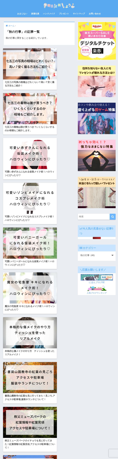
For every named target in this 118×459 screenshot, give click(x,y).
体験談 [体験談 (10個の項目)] (48, 413)
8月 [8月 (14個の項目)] (8, 394)
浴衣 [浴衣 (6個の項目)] (8, 428)
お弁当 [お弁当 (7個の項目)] (23, 394)
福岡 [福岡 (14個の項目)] (36, 428)
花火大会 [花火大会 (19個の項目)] (20, 432)
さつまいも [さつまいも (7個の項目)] (19, 399)
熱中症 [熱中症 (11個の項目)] (16, 428)
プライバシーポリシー (78, 452)
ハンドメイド (49, 13)
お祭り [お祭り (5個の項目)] (46, 394)
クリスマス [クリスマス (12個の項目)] (40, 399)
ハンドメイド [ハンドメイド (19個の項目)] (23, 409)
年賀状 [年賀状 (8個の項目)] (37, 418)
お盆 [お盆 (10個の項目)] (38, 394)
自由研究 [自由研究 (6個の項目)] (10, 432)
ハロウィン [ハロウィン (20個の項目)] (11, 409)
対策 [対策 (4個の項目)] (23, 418)
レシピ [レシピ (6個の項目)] (20, 413)
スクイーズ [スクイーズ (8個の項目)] (47, 404)
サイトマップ (79, 13)
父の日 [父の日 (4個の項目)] (24, 428)
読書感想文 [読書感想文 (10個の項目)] (30, 432)
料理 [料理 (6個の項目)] (15, 423)
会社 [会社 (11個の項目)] (34, 413)
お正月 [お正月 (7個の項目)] (31, 394)
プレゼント (64, 13)
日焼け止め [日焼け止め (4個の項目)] (24, 423)
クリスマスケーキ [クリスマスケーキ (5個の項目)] (13, 404)
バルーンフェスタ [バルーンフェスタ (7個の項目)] (37, 409)
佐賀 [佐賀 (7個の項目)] (41, 413)
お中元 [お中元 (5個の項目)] (15, 394)
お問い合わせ (95, 13)
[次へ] (51, 365)
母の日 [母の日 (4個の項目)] (40, 423)
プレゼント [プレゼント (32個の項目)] (11, 413)
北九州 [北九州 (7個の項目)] (9, 418)
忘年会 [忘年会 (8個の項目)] (45, 418)
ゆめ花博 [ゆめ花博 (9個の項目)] (29, 399)
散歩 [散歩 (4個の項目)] (8, 423)
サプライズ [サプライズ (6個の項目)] (35, 404)
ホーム (34, 452)
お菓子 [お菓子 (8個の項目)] (9, 399)
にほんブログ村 (97, 282)
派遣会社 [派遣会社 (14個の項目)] (49, 423)
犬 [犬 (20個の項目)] (30, 428)
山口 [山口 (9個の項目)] (29, 418)
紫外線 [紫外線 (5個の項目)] (43, 428)
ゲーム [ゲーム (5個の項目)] (25, 404)
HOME (59, 446)
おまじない (22, 13)
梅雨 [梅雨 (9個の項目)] (33, 423)
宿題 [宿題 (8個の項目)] (16, 418)
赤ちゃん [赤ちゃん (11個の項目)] (41, 432)
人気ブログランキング (97, 293)
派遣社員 (35, 13)
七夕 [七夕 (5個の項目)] (28, 413)
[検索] (113, 217)
